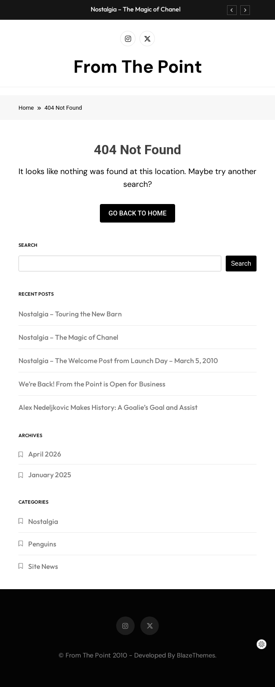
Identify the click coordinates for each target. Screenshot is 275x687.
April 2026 (44, 453)
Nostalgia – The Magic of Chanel (135, 9)
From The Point (137, 66)
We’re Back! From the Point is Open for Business (91, 383)
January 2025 (49, 474)
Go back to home (138, 213)
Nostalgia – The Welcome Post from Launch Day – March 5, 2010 (118, 360)
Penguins (42, 543)
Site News (43, 566)
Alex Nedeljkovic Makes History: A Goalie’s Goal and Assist (108, 407)
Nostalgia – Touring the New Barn (70, 313)
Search (27, 245)
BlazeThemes (196, 655)
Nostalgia (43, 521)
